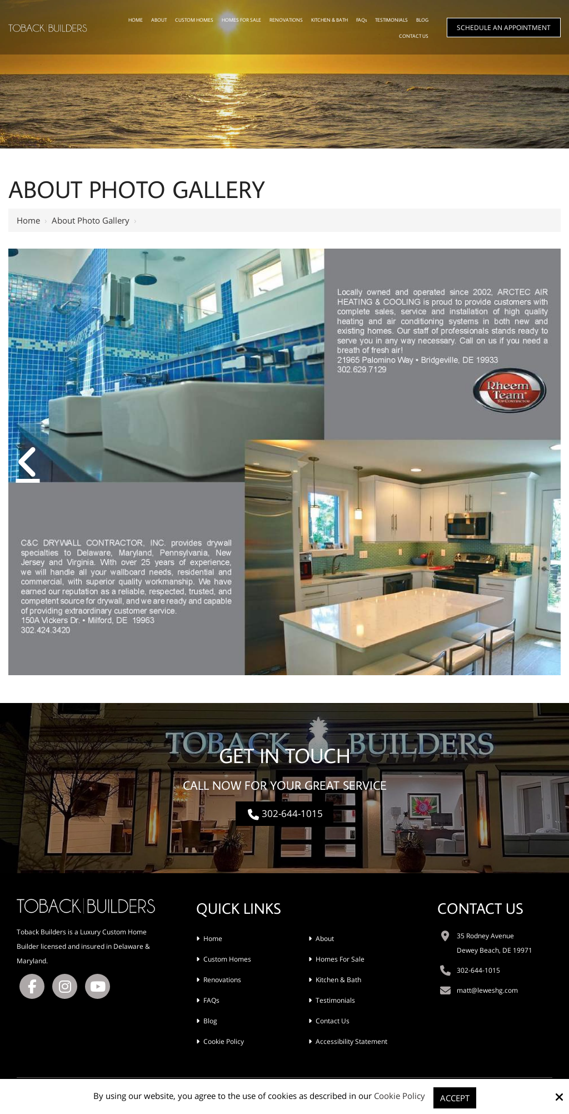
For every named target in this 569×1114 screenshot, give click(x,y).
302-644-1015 (284, 813)
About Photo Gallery (90, 220)
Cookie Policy (399, 1096)
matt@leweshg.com (487, 990)
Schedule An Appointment (504, 27)
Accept (455, 1097)
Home (28, 220)
